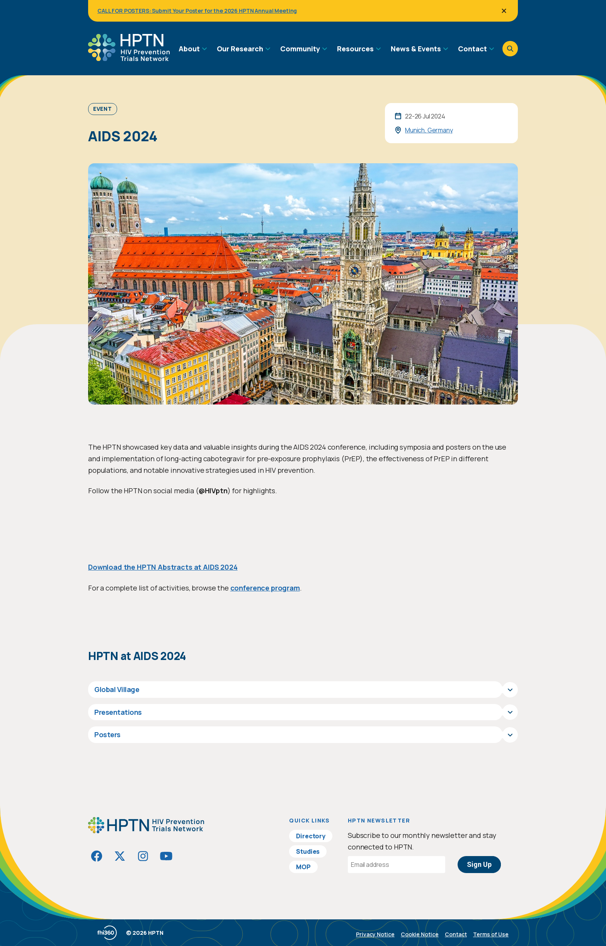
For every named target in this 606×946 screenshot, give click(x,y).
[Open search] (510, 48)
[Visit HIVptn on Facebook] (96, 856)
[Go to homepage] (129, 58)
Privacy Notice (375, 934)
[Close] (504, 10)
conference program (265, 587)
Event (102, 108)
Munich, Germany (429, 130)
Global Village (116, 689)
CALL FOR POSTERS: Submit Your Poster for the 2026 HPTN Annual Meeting (197, 10)
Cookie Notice (420, 934)
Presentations (118, 712)
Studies (308, 851)
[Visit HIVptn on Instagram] (143, 856)
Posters (107, 734)
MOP (303, 867)
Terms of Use (491, 934)
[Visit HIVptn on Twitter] (119, 856)
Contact (456, 934)
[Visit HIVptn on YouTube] (166, 856)
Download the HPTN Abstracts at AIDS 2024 (163, 567)
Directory (310, 836)
